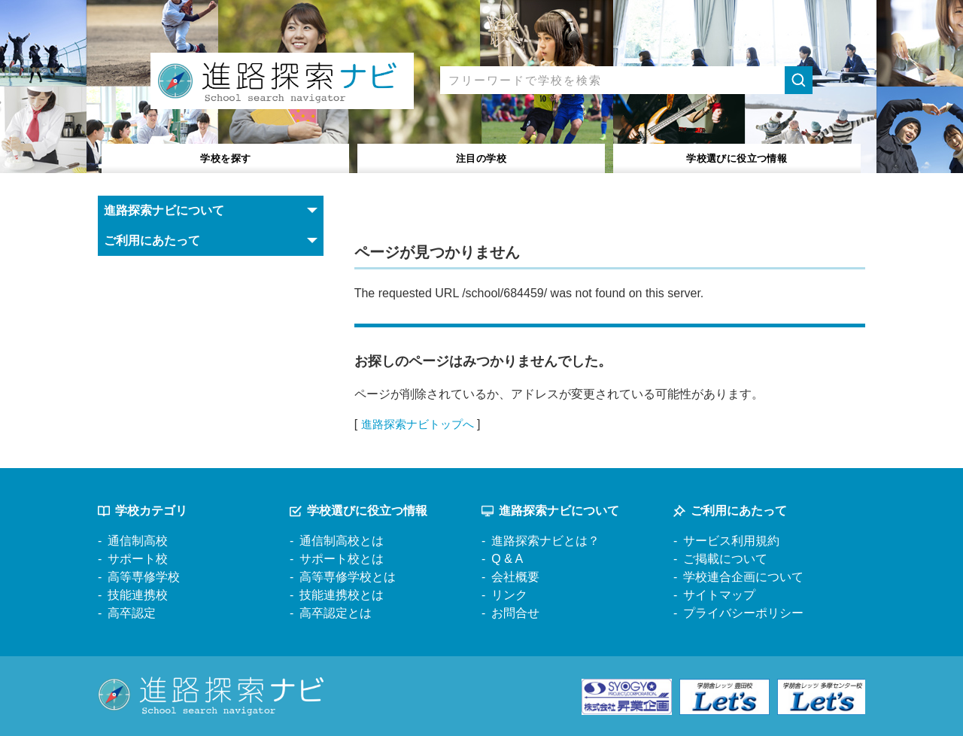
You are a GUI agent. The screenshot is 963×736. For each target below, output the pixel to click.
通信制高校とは (341, 540)
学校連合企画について (743, 576)
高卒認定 (132, 613)
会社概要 (515, 576)
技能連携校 (138, 594)
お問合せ (515, 613)
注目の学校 (481, 157)
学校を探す (226, 157)
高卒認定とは (335, 613)
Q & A (507, 558)
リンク (509, 594)
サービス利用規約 (731, 540)
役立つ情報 (736, 157)
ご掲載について (725, 558)
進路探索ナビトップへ (421, 424)
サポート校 (138, 558)
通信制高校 (138, 540)
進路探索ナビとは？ (545, 540)
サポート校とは (341, 558)
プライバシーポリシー (743, 613)
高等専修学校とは (347, 576)
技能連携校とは (341, 594)
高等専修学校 (144, 576)
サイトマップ (719, 594)
